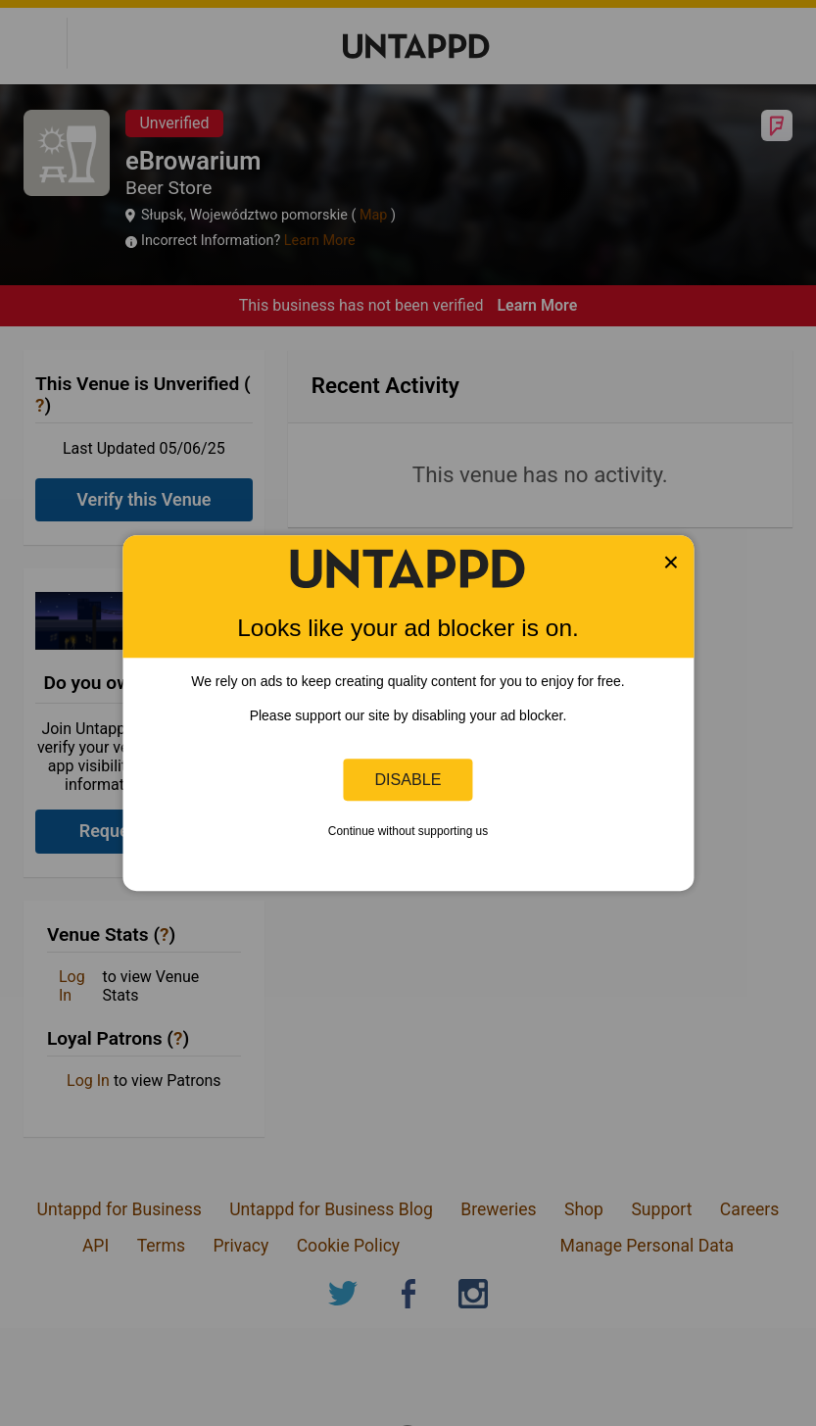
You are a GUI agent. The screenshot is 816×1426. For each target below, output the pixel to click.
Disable (408, 779)
